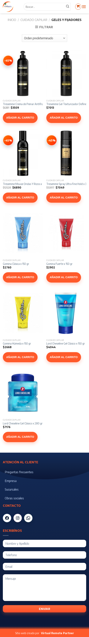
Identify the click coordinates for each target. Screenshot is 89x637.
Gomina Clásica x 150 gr (16, 263)
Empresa (11, 481)
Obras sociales (14, 498)
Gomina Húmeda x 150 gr (17, 343)
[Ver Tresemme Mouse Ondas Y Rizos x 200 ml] (8, 140)
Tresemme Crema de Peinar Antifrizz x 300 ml (29, 104)
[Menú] (84, 6)
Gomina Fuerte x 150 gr (59, 263)
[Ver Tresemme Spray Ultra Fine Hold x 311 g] (51, 140)
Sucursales (12, 489)
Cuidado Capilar (33, 20)
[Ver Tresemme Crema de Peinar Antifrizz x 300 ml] (8, 60)
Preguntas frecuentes (19, 472)
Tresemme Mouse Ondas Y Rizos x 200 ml (27, 184)
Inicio (12, 20)
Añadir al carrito (20, 117)
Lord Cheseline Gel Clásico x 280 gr (23, 423)
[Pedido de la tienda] (44, 38)
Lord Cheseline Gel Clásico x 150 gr (65, 343)
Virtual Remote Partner (57, 633)
